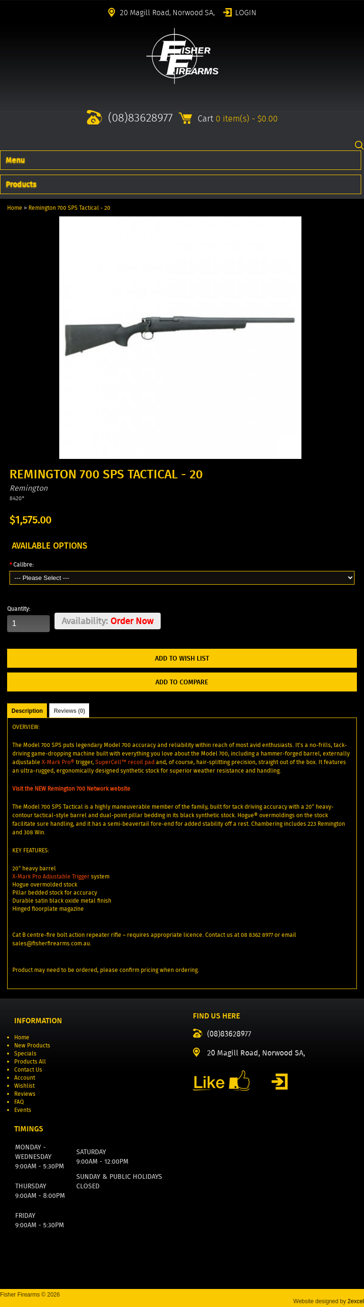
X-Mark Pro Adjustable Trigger (51, 876)
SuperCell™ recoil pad (125, 762)
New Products (32, 1045)
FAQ (19, 1102)
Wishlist (24, 1086)
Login (245, 12)
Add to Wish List (182, 658)
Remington (28, 488)
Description (27, 711)
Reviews (25, 1094)
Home (14, 208)
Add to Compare (181, 682)
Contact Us (28, 1069)
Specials (25, 1053)
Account (24, 1078)
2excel (355, 1301)
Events (22, 1110)
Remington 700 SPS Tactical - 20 (69, 208)
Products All (30, 1061)
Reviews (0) (69, 711)
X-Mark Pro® (58, 762)
